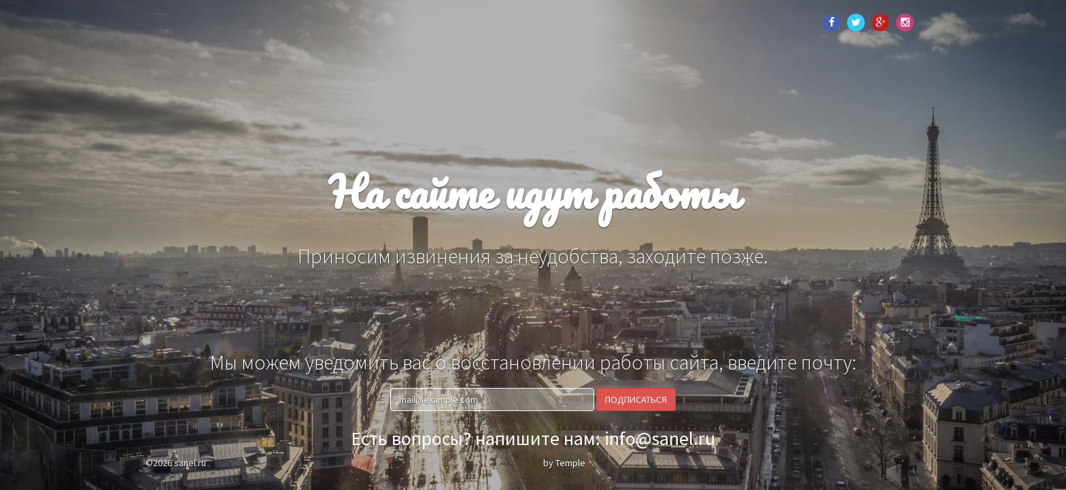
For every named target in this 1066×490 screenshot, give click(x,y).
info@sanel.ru (659, 438)
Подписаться (636, 399)
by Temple (564, 463)
